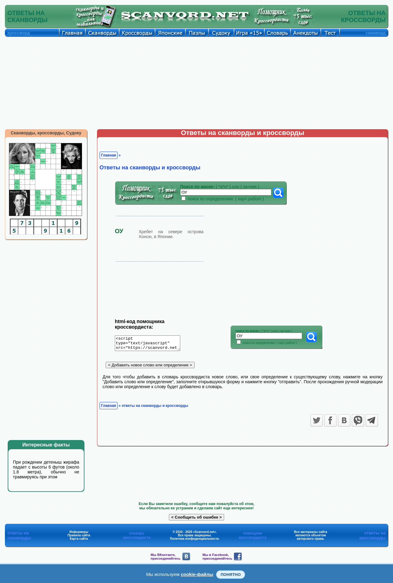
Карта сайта (79, 538)
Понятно (230, 574)
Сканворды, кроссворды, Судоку (46, 132)
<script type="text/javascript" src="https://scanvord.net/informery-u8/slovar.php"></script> (151, 344)
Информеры (78, 532)
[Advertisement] (196, 83)
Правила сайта (79, 535)
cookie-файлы (197, 574)
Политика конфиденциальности (194, 538)
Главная (108, 155)
